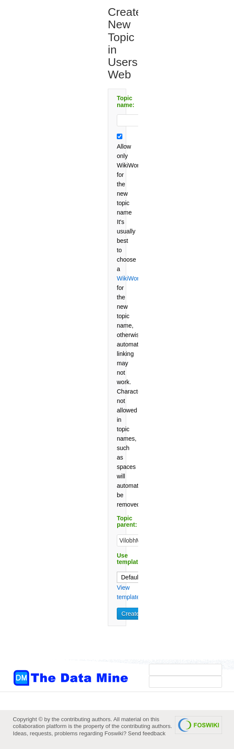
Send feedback (147, 733)
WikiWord (129, 278)
